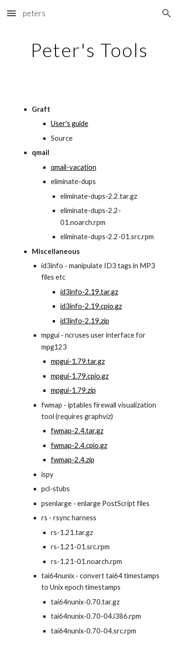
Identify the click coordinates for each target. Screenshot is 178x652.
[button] (11, 13)
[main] (89, 50)
